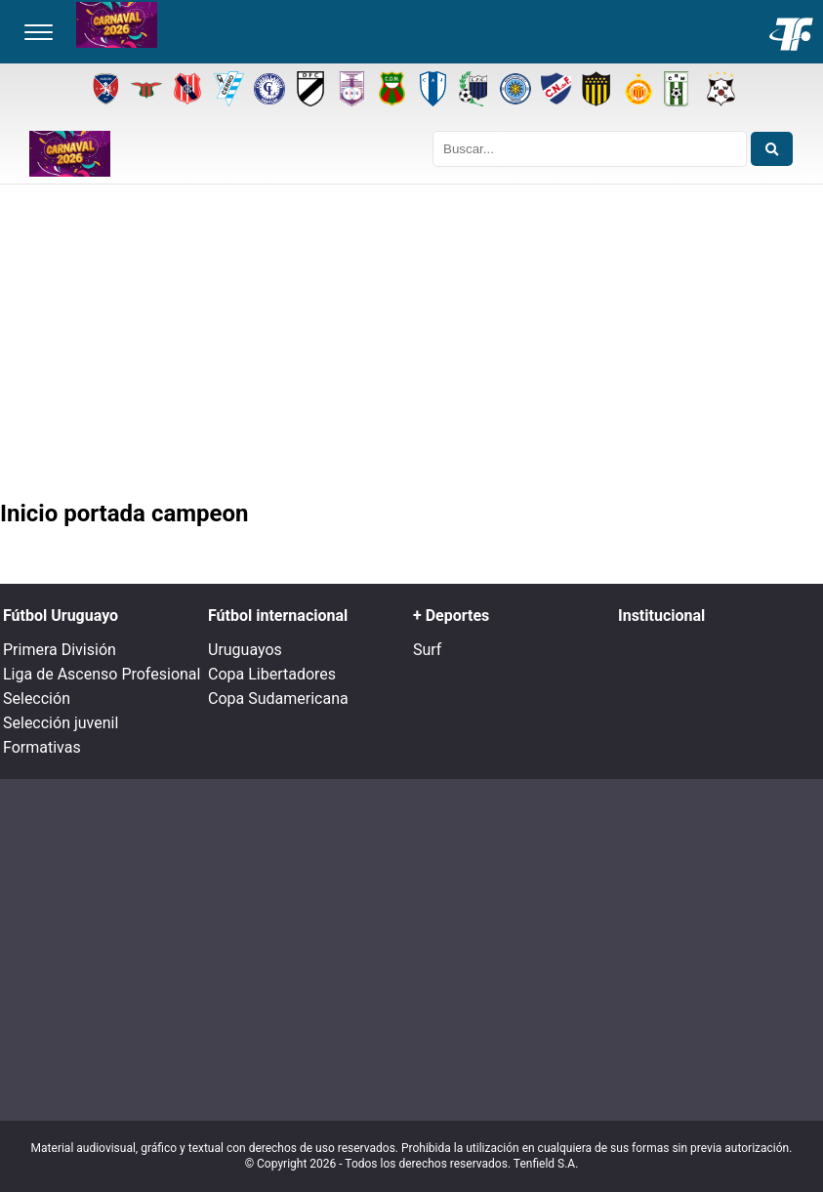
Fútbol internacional (278, 615)
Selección (36, 698)
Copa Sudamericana (278, 698)
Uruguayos (245, 649)
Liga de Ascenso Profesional (101, 674)
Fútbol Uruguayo (60, 615)
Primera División (59, 649)
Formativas (42, 747)
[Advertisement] (411, 345)
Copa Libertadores (272, 674)
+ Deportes (451, 615)
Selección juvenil (60, 723)
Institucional (661, 615)
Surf (427, 649)
